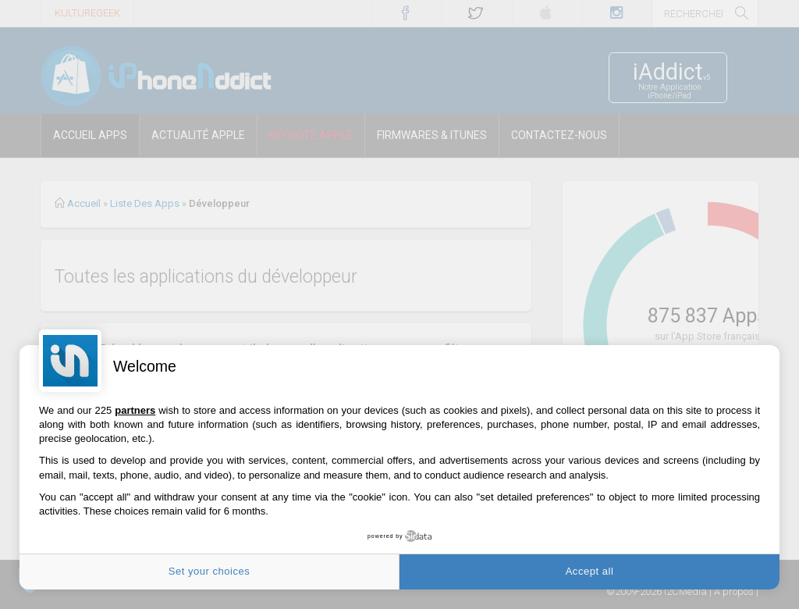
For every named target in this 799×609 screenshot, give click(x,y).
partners (135, 410)
